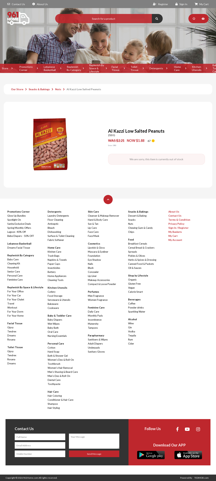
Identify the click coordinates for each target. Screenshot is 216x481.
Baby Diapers (55, 319)
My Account (175, 239)
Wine (131, 323)
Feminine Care (15, 279)
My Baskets (175, 231)
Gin (130, 327)
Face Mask (93, 235)
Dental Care (54, 379)
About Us (40, 4)
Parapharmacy (96, 335)
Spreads (132, 251)
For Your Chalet (15, 299)
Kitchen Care (54, 251)
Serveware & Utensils (59, 299)
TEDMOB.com (201, 477)
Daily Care (93, 311)
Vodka (131, 331)
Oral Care (53, 331)
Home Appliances (57, 275)
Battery (52, 271)
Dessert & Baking (137, 215)
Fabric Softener (56, 239)
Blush (91, 267)
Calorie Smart (135, 291)
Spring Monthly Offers (19, 227)
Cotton (51, 347)
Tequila (132, 335)
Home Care (177, 68)
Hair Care (53, 391)
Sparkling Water (136, 311)
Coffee (131, 303)
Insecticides (54, 267)
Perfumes (93, 291)
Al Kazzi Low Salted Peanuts (84, 89)
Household (13, 267)
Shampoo (53, 403)
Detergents (156, 68)
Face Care (93, 231)
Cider (131, 343)
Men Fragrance (96, 295)
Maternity (93, 323)
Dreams (11, 335)
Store (5, 68)
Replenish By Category (74, 68)
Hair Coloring (55, 395)
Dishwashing (54, 231)
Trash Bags (53, 255)
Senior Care (13, 271)
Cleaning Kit (13, 263)
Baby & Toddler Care (60, 315)
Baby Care (13, 259)
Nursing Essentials (57, 335)
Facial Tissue (115, 68)
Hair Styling (54, 407)
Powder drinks (136, 307)
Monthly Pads (95, 315)
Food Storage (55, 295)
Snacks (131, 219)
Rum (130, 339)
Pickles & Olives (136, 255)
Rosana (11, 339)
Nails (90, 263)
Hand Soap (53, 351)
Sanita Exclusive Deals (19, 223)
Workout (12, 307)
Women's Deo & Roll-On (61, 359)
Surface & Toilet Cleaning (61, 235)
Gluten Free (134, 283)
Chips (131, 231)
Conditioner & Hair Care (60, 399)
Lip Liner (92, 275)
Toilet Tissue (134, 68)
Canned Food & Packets (141, 263)
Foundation (94, 255)
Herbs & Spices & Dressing (142, 259)
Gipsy (10, 327)
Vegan (131, 287)
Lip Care (92, 227)
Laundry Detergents (58, 215)
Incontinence (94, 319)
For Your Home (15, 315)
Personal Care (14, 275)
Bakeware (53, 303)
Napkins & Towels (57, 259)
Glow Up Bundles (16, 215)
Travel (10, 303)
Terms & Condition (179, 219)
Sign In (181, 4)
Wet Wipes (54, 323)
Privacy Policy (176, 223)
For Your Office (15, 291)
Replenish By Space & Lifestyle (96, 68)
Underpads (94, 347)
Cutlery (52, 291)
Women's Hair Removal (60, 367)
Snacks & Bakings (39, 89)
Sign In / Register (178, 227)
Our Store (17, 89)
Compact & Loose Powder (102, 284)
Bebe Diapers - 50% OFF (20, 235)
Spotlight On (14, 219)
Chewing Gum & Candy (140, 227)
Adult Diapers (95, 343)
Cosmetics (94, 243)
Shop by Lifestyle (138, 275)
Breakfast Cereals (137, 243)
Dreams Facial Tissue (18, 247)
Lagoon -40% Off (16, 231)
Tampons (93, 327)
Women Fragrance (98, 299)
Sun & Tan (93, 223)
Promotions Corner (26, 68)
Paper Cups (54, 263)
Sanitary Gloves (96, 351)
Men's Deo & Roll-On (59, 375)
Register (160, 4)
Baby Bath (53, 327)
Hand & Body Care (98, 219)
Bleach (51, 227)
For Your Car (14, 295)
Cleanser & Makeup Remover (103, 215)
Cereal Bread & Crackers (141, 247)
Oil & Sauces (134, 267)
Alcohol (132, 319)
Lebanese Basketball (50, 68)
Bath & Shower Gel (58, 355)
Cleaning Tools (55, 280)
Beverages (134, 299)
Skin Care (93, 211)
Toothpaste (54, 384)
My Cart (202, 4)
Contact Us (16, 4)
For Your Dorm (15, 311)
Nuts (58, 89)
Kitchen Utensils (196, 68)
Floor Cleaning (55, 219)
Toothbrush (54, 363)
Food (131, 239)
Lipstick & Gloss (96, 247)
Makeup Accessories (99, 280)
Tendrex (11, 331)
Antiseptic (53, 223)
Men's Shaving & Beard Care (63, 371)
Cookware (53, 307)
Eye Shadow (94, 259)
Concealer (93, 271)
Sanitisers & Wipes (98, 339)
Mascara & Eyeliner (98, 251)
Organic (132, 279)
